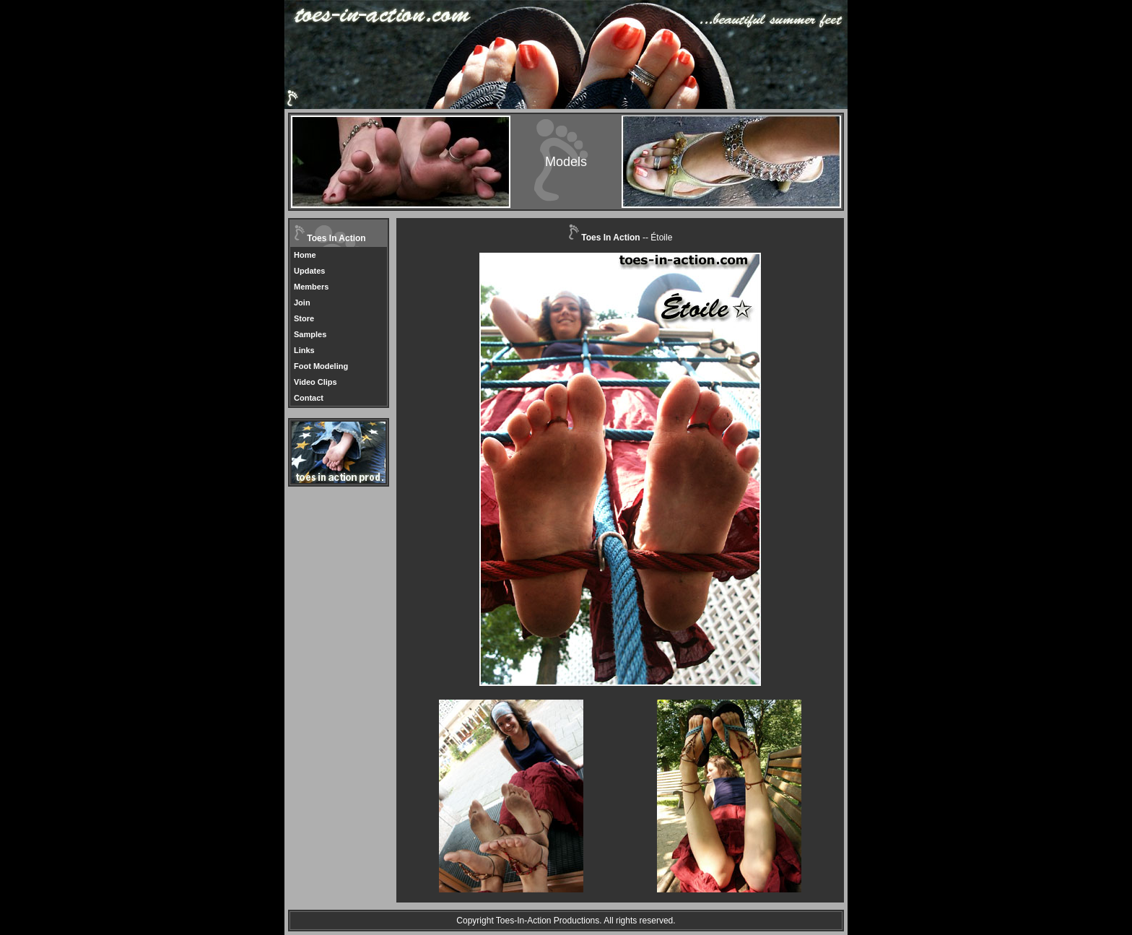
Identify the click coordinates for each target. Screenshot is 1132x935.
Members (311, 286)
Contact (308, 397)
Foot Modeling (321, 366)
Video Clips (315, 382)
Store (304, 318)
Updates (309, 270)
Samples (310, 334)
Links (304, 350)
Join (302, 302)
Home (305, 255)
